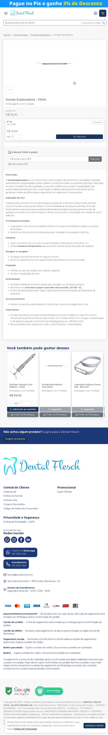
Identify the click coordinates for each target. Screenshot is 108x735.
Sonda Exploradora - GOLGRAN (52, 385)
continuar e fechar (94, 725)
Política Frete (10, 500)
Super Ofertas (64, 491)
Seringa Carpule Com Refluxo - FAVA (20, 385)
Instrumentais (20, 35)
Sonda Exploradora (40, 35)
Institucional (9, 491)
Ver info (97, 122)
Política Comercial (12, 496)
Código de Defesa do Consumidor (20, 508)
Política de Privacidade (25, 729)
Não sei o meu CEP (18, 163)
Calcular (95, 159)
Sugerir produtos (15, 438)
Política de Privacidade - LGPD (19, 522)
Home (6, 35)
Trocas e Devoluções (14, 504)
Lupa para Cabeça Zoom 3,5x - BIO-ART (87, 385)
